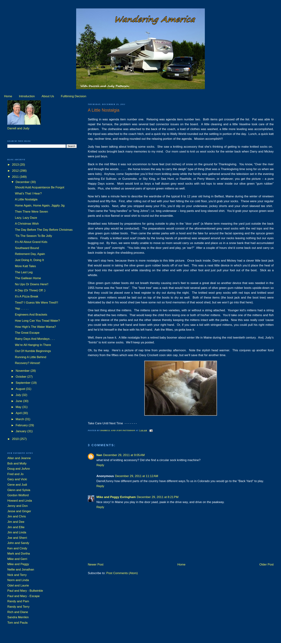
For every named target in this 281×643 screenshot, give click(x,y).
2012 (16, 170)
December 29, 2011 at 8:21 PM (157, 497)
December (23, 182)
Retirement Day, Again (30, 254)
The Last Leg (24, 272)
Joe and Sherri (17, 537)
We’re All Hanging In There (33, 345)
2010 (16, 439)
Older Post (266, 564)
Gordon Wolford (18, 495)
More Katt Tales (25, 266)
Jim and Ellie (16, 527)
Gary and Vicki (17, 479)
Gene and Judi (17, 484)
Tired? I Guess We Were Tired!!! (36, 302)
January (21, 431)
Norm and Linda (18, 580)
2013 (16, 164)
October (21, 376)
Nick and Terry (17, 575)
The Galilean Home (28, 278)
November (23, 370)
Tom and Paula (17, 622)
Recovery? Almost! (27, 363)
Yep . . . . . (21, 308)
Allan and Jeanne (19, 458)
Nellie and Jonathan (20, 569)
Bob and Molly (17, 463)
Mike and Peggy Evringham (116, 497)
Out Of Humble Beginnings (33, 351)
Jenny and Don (17, 506)
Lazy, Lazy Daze (26, 217)
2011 (16, 177)
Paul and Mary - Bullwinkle (25, 590)
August (21, 389)
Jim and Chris (16, 516)
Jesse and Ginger (19, 511)
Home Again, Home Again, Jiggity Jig (40, 205)
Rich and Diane (17, 612)
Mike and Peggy (18, 564)
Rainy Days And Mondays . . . (35, 339)
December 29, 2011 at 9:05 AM (124, 455)
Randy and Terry (18, 606)
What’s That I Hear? (28, 193)
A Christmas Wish (27, 223)
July (19, 395)
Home (8, 96)
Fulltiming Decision (73, 96)
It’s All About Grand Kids (31, 242)
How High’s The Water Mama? (35, 326)
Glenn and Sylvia (18, 490)
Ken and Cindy (17, 548)
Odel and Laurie (18, 585)
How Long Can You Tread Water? (37, 320)
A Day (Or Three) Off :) (30, 290)
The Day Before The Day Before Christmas (44, 229)
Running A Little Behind (30, 357)
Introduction (27, 96)
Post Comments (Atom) (122, 573)
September (23, 382)
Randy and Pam (18, 601)
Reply (100, 465)
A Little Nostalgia (26, 199)
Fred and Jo (15, 474)
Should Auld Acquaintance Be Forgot (39, 187)
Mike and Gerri (17, 559)
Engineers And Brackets (31, 314)
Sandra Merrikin (18, 617)
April (19, 413)
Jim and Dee (15, 522)
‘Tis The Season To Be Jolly (33, 236)
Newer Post (95, 564)
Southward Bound (27, 248)
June (19, 401)
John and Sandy (18, 543)
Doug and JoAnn (18, 468)
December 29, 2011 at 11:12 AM (136, 476)
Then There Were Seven (31, 211)
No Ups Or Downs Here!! (31, 284)
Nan (99, 455)
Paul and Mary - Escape (23, 596)
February (22, 425)
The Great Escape (27, 332)
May (19, 407)
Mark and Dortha (18, 553)
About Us (48, 96)
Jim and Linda (16, 532)
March (20, 419)
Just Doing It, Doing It (29, 260)
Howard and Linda (19, 500)
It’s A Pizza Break (26, 296)
